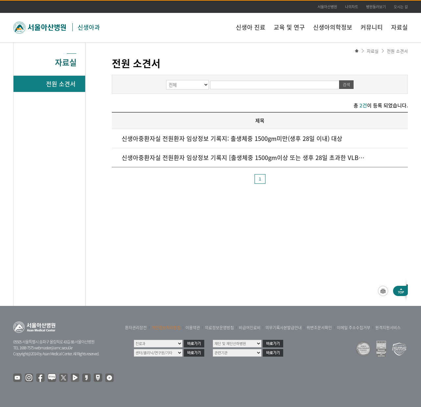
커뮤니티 (371, 27)
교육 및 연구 (289, 27)
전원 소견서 (397, 51)
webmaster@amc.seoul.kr (53, 348)
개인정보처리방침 (166, 328)
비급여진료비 (249, 328)
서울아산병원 (327, 7)
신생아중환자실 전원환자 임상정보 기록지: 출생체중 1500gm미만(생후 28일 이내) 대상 (232, 138)
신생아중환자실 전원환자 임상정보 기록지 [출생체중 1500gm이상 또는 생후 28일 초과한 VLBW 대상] (243, 157)
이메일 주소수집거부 (353, 328)
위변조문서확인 (319, 328)
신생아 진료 (250, 27)
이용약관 (193, 328)
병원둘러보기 (376, 7)
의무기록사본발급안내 (283, 328)
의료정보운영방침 (219, 328)
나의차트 (351, 7)
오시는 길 (401, 7)
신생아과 (89, 27)
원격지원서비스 (388, 328)
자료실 (399, 27)
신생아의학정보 (332, 27)
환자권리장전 (136, 328)
